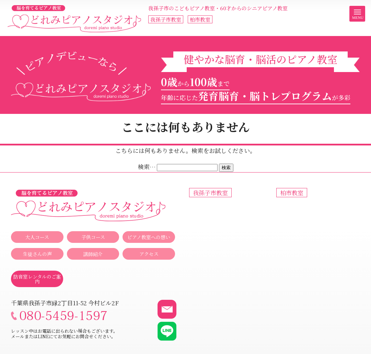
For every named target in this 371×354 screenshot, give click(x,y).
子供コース (93, 237)
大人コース (37, 237)
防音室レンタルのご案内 (37, 279)
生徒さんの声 (37, 253)
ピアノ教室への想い (148, 237)
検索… (146, 166)
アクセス (149, 253)
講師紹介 (93, 253)
